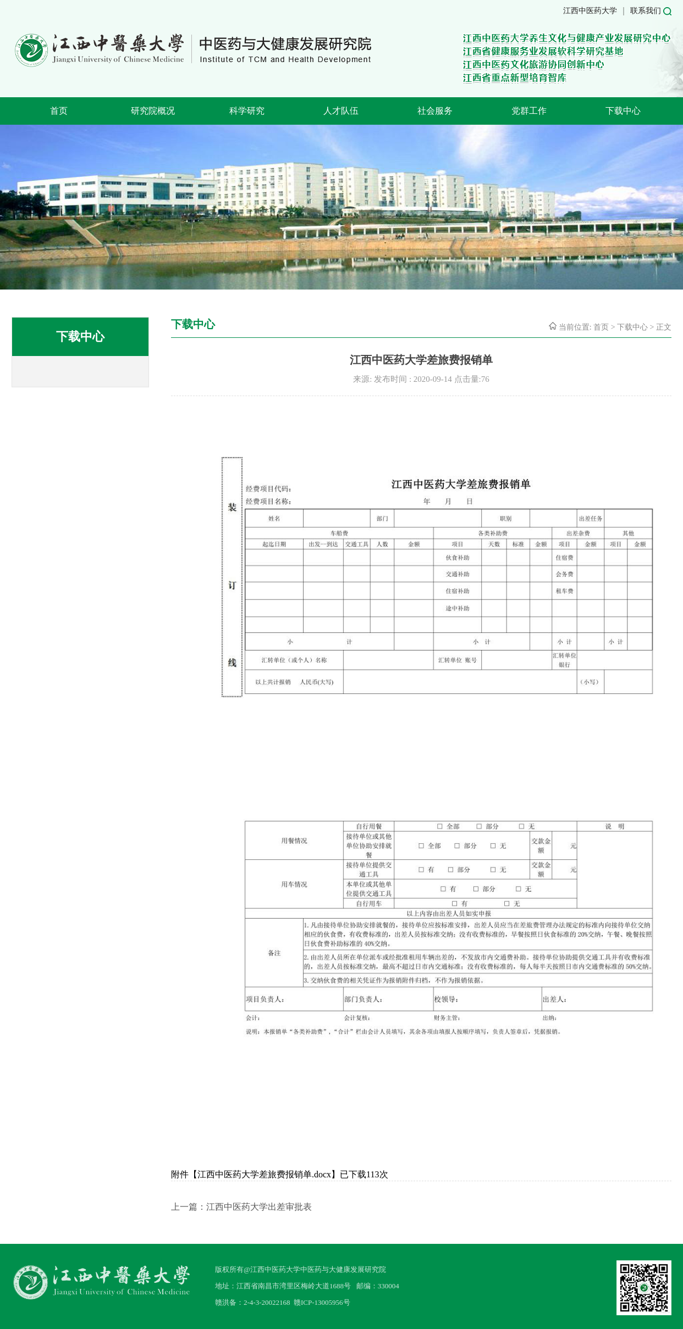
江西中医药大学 (590, 11)
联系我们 (645, 11)
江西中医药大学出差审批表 (259, 1206)
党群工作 (529, 110)
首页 (59, 110)
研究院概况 (153, 110)
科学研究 (247, 110)
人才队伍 (341, 110)
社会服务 (435, 110)
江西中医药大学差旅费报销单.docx (264, 1174)
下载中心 (623, 110)
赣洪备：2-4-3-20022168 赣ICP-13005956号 (282, 1302)
